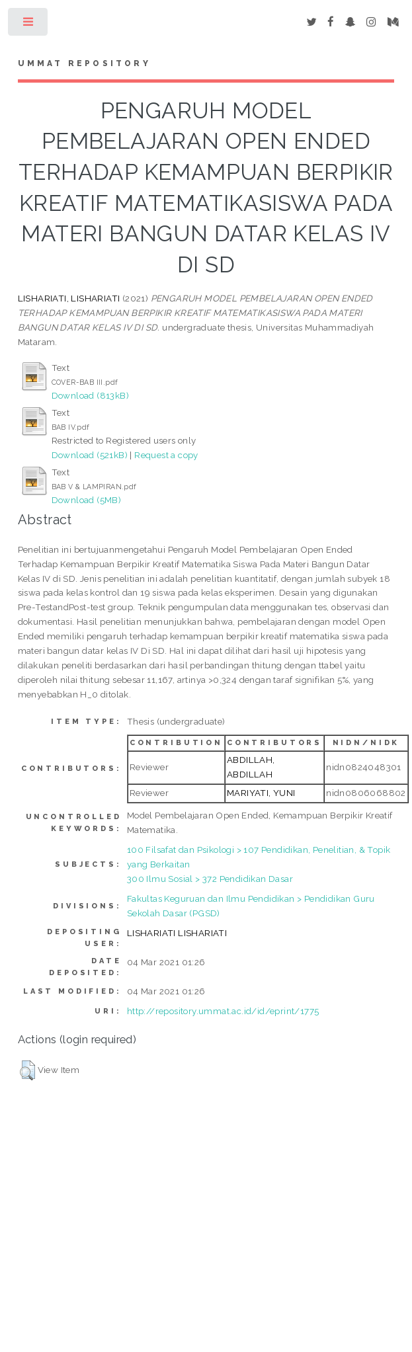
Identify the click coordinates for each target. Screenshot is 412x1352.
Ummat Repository (84, 63)
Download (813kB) (90, 395)
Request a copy (166, 455)
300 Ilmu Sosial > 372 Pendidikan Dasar (210, 878)
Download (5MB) (87, 500)
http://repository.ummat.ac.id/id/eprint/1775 (223, 1011)
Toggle (29, 25)
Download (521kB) (90, 455)
